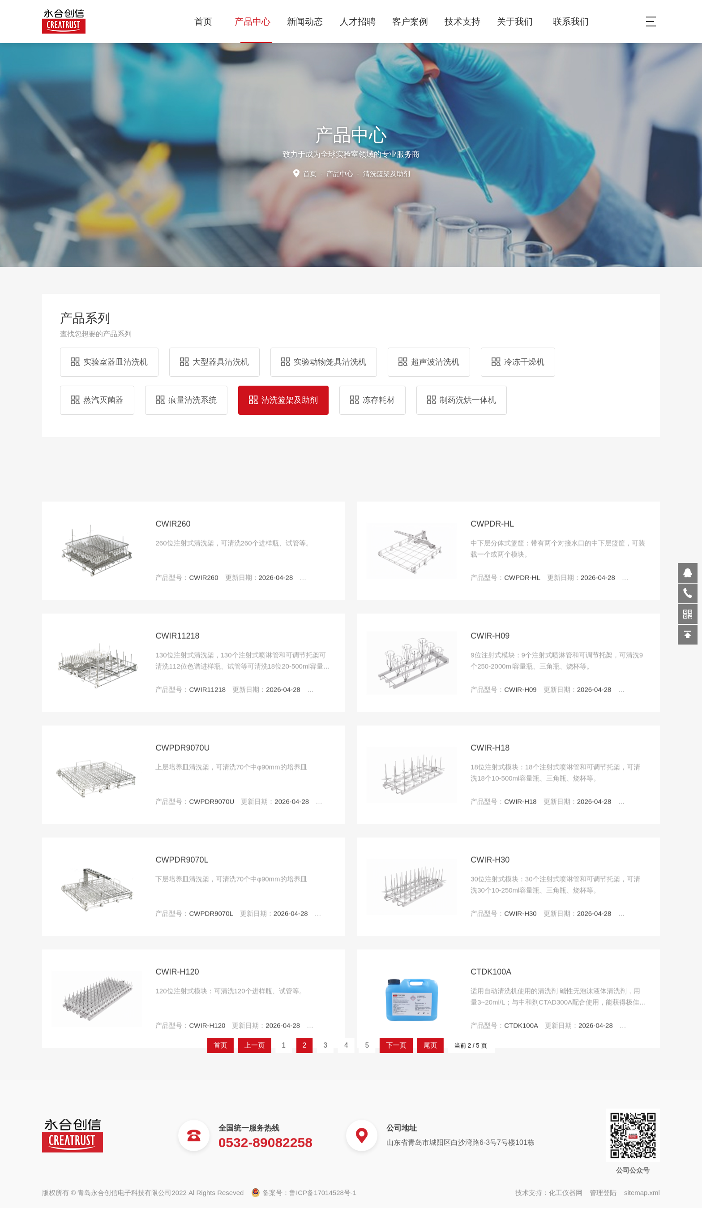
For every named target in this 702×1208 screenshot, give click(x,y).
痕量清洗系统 (186, 393)
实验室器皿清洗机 (109, 355)
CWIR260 (172, 838)
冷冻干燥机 (518, 355)
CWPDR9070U (182, 1062)
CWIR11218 (177, 950)
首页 (203, 21)
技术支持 (466, 21)
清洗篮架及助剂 (283, 393)
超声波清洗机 (428, 355)
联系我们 (571, 21)
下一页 (378, 1045)
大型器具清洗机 (214, 355)
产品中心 (256, 21)
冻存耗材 (372, 393)
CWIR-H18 (490, 1062)
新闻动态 (308, 21)
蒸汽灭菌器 (97, 393)
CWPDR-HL (492, 838)
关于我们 (518, 21)
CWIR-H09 (490, 950)
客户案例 (413, 21)
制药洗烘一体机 (461, 393)
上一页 (294, 1045)
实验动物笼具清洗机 (323, 355)
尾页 (398, 1045)
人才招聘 (361, 21)
